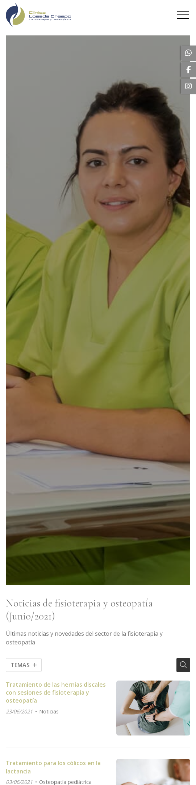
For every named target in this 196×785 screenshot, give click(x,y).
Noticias (49, 711)
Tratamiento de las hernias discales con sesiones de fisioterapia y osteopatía (56, 693)
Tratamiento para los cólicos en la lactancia (53, 767)
